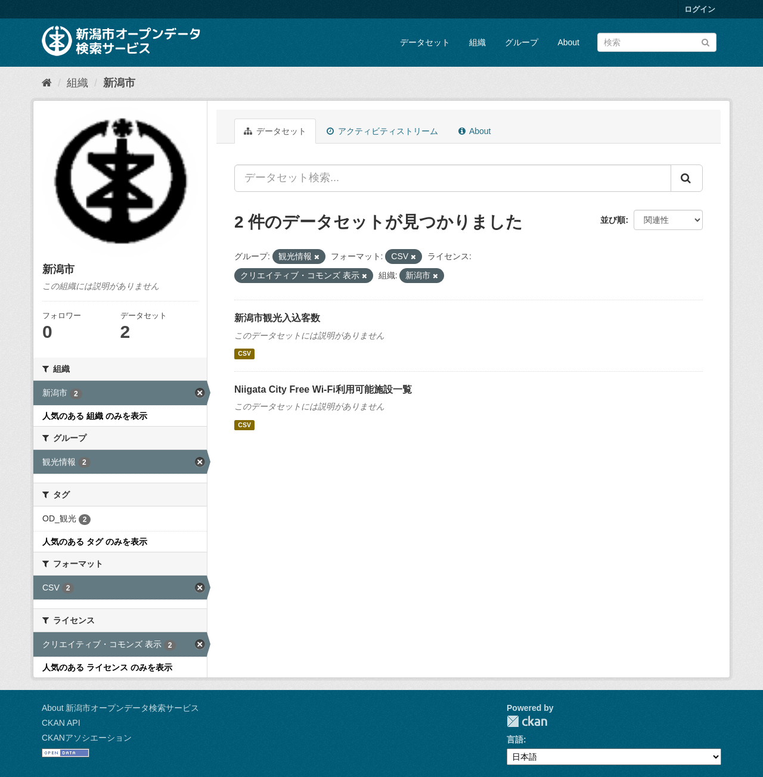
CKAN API (61, 723)
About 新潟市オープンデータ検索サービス (120, 708)
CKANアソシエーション (87, 737)
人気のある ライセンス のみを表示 (107, 667)
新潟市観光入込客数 (277, 318)
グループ (521, 42)
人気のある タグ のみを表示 (94, 541)
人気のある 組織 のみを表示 (94, 416)
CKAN (527, 721)
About (568, 42)
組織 (477, 42)
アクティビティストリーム (382, 131)
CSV (244, 354)
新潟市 (119, 83)
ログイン (699, 9)
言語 (515, 739)
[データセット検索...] (452, 178)
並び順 (612, 220)
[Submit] (705, 41)
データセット (425, 42)
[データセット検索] (657, 42)
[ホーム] (47, 83)
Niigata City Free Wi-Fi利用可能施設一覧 (323, 389)
